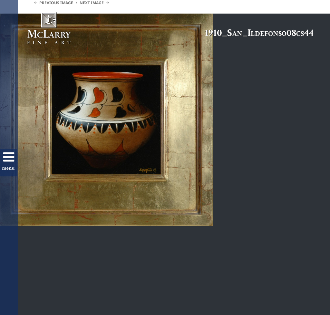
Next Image (92, 2)
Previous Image (56, 2)
